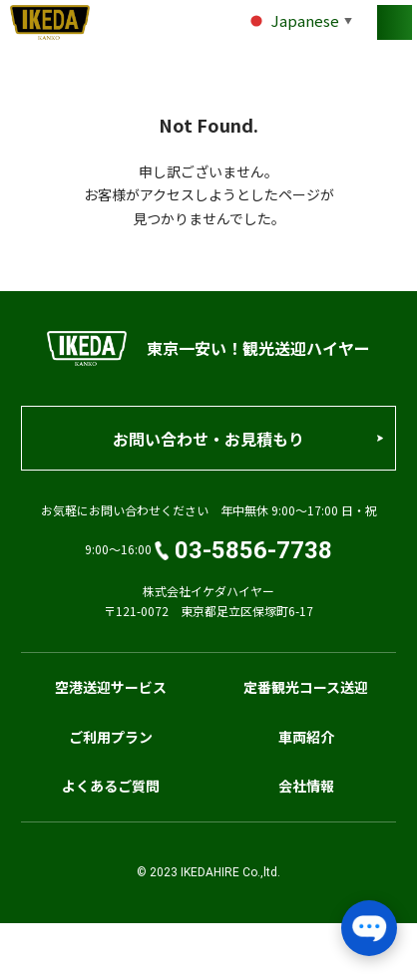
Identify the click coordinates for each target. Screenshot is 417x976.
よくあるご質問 (111, 786)
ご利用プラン (111, 737)
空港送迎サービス (111, 687)
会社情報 (306, 786)
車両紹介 (306, 737)
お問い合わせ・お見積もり (208, 439)
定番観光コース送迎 (305, 687)
